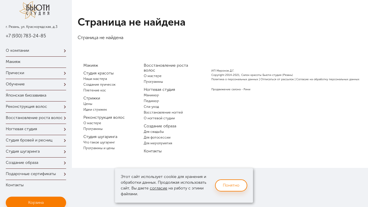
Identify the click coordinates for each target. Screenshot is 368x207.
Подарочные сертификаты (37, 173)
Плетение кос (94, 90)
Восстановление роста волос (37, 117)
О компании (37, 50)
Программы (93, 129)
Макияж (13, 61)
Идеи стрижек (95, 110)
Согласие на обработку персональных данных (327, 79)
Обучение (37, 84)
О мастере (92, 123)
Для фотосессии (157, 137)
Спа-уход (151, 107)
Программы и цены (99, 148)
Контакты (15, 185)
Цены (87, 104)
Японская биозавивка (26, 95)
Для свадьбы (154, 132)
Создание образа (37, 162)
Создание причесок (99, 85)
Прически (37, 72)
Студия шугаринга (37, 151)
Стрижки (91, 98)
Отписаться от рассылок (277, 79)
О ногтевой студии (159, 118)
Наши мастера (95, 79)
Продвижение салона (226, 89)
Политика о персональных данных (234, 79)
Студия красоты (98, 73)
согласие (158, 188)
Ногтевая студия (37, 128)
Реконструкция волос (37, 106)
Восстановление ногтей (163, 112)
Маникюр (151, 95)
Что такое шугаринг (99, 142)
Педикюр (151, 101)
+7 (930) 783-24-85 (26, 36)
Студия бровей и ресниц (37, 140)
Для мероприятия (158, 143)
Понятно (231, 185)
